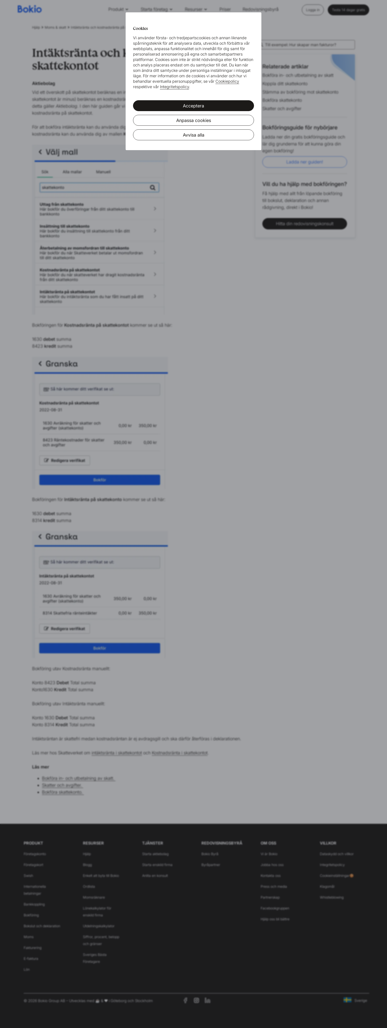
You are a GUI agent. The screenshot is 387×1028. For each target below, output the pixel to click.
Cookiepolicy (227, 81)
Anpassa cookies (193, 120)
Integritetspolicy (174, 86)
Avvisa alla (193, 135)
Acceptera (193, 105)
